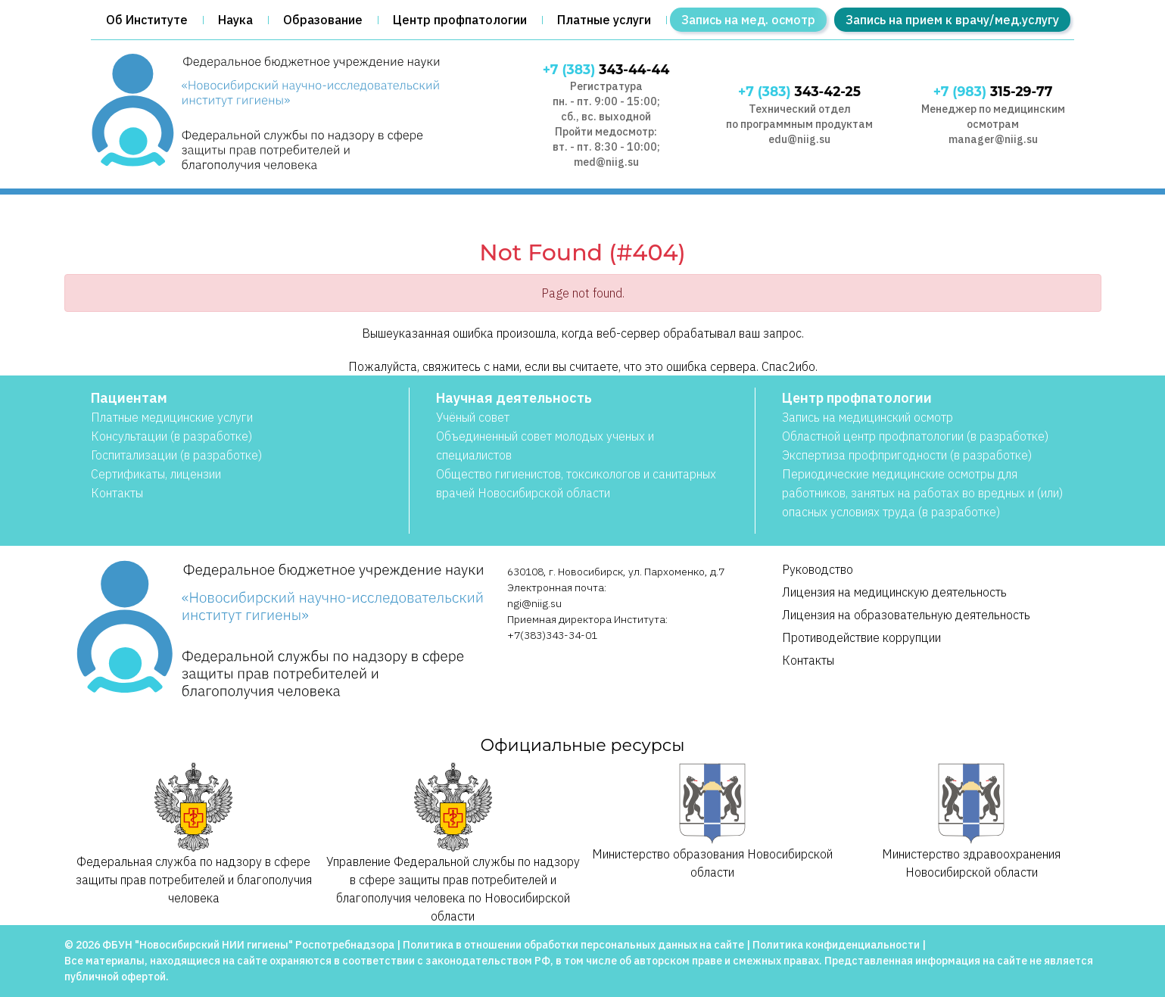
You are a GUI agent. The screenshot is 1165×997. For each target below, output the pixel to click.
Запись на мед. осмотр (748, 19)
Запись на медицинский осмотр (867, 417)
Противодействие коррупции (861, 637)
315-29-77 (993, 91)
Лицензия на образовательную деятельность (906, 614)
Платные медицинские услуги (172, 417)
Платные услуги (604, 19)
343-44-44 (606, 69)
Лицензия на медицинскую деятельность (894, 592)
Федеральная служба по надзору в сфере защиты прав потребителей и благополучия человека (194, 833)
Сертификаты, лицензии (156, 473)
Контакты (117, 492)
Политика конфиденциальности (836, 945)
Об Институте (147, 19)
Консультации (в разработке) (171, 436)
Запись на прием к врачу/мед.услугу (952, 19)
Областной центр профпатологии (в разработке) (915, 436)
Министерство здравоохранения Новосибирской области (971, 821)
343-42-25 (799, 91)
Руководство (817, 569)
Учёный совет (472, 417)
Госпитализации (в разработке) (176, 455)
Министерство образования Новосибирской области (712, 821)
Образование (323, 19)
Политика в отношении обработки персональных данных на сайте (573, 945)
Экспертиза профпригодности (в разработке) (907, 455)
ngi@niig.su (534, 603)
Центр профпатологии (460, 19)
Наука (235, 19)
